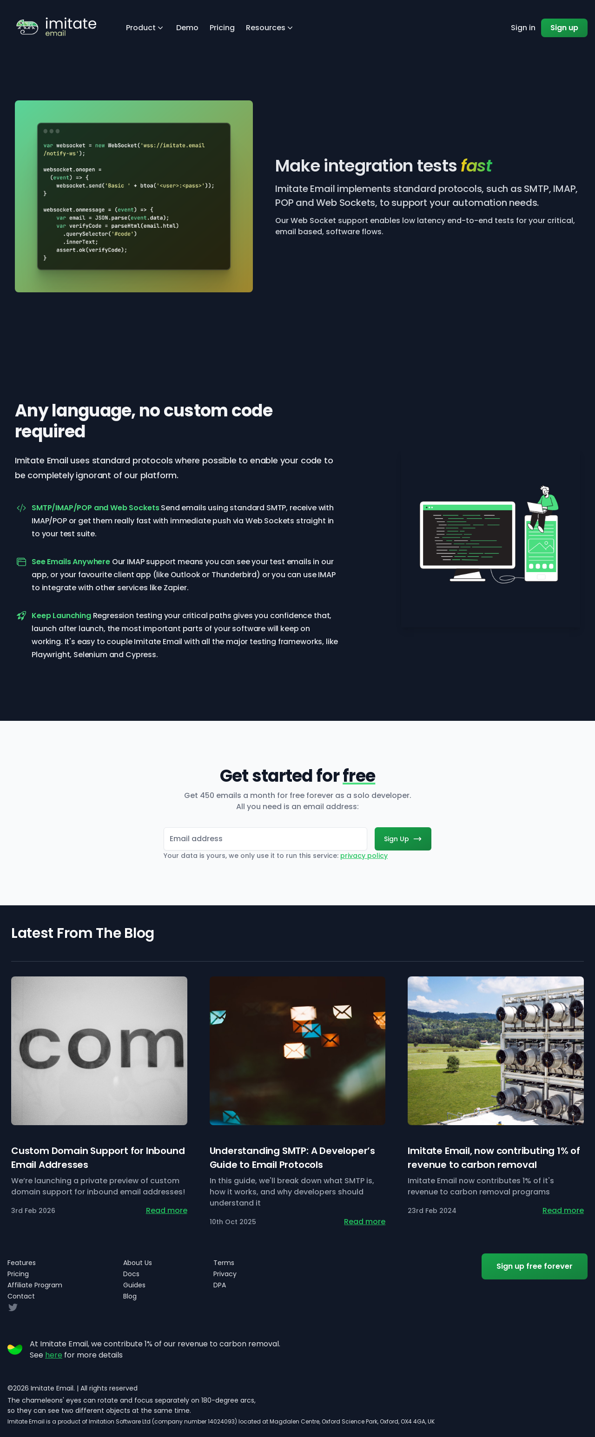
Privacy (225, 1274)
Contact (21, 1296)
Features (21, 1262)
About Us (137, 1262)
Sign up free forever (534, 1266)
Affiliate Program (34, 1285)
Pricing (222, 27)
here (53, 1355)
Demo (187, 27)
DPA (219, 1285)
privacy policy (364, 855)
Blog (130, 1296)
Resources (270, 27)
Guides (134, 1285)
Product (145, 27)
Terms (223, 1262)
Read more (166, 1210)
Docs (131, 1274)
